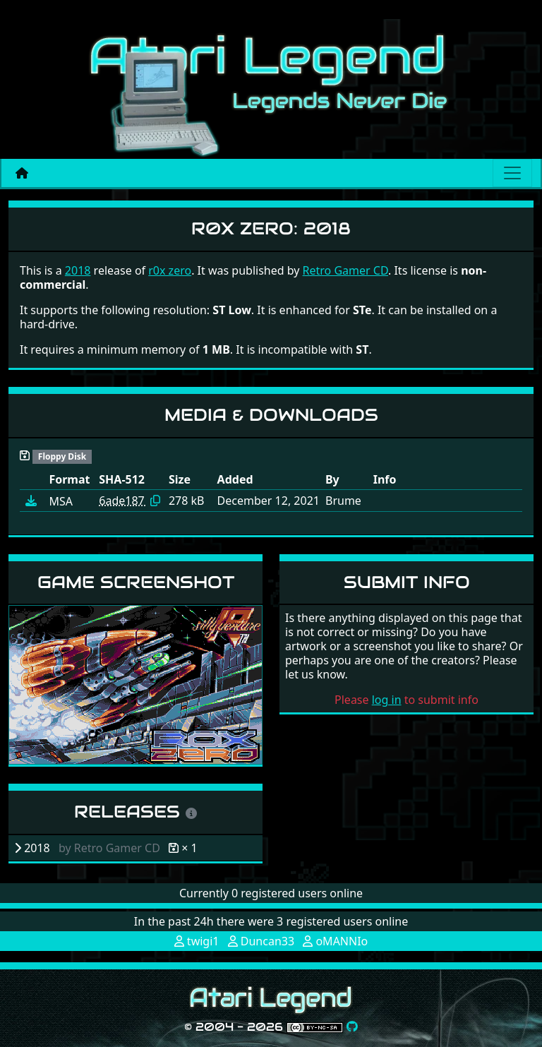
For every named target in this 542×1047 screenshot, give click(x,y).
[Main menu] (512, 173)
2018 (78, 270)
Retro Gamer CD (345, 270)
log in (387, 699)
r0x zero (169, 270)
